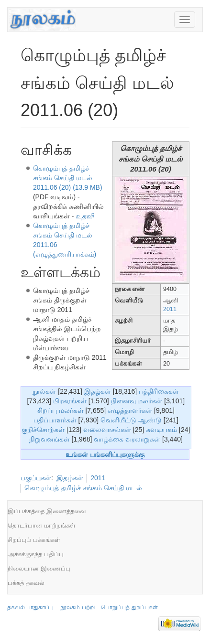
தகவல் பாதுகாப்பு (30, 607)
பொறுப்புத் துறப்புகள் (129, 607)
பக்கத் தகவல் (26, 582)
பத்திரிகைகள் (159, 391)
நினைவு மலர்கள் (137, 401)
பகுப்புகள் (36, 478)
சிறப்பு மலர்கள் (60, 410)
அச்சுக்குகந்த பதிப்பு (36, 554)
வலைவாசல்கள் (107, 429)
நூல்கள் (44, 391)
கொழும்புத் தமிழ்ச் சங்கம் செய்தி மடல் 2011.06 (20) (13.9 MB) (67, 177)
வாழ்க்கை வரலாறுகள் (127, 439)
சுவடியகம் (161, 429)
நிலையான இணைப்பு (39, 568)
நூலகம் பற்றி (77, 607)
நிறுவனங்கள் (49, 439)
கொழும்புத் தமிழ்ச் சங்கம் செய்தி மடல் (83, 488)
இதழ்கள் (97, 391)
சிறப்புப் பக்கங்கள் (34, 539)
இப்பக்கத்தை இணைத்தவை (47, 511)
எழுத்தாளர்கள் (130, 410)
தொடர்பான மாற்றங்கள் (42, 525)
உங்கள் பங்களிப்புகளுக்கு (105, 454)
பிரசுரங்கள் (70, 401)
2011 (170, 309)
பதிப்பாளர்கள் (55, 420)
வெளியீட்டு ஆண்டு (131, 420)
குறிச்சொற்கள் (43, 429)
